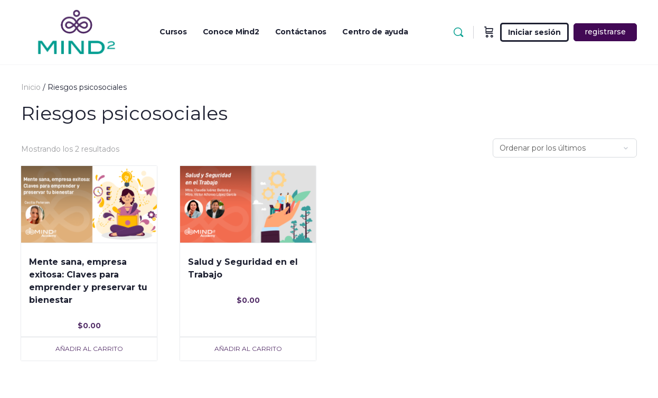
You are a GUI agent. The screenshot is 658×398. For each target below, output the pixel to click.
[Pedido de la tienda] (565, 148)
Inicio (31, 87)
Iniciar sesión (534, 32)
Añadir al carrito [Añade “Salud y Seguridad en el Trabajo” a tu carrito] (248, 349)
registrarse (605, 31)
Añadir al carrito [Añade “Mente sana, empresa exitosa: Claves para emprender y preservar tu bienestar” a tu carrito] (89, 349)
